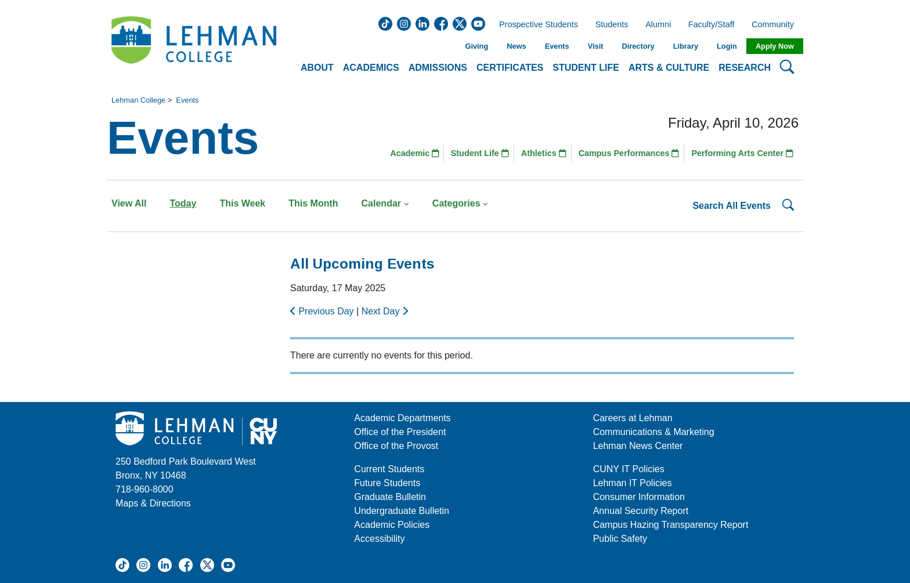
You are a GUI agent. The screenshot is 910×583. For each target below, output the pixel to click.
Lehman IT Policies (632, 483)
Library (685, 46)
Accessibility (379, 539)
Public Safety (620, 539)
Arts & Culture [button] (669, 68)
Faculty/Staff (711, 25)
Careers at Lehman (633, 418)
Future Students (387, 483)
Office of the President (400, 432)
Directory (638, 46)
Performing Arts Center (742, 153)
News (516, 46)
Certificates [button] (509, 68)
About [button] (317, 68)
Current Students (389, 469)
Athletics (543, 153)
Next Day (385, 311)
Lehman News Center (638, 446)
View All (128, 203)
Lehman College (138, 100)
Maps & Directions (153, 503)
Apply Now (775, 46)
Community (776, 25)
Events (557, 46)
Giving (476, 46)
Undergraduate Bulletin (401, 511)
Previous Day (323, 311)
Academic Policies (391, 525)
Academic (414, 153)
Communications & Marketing (653, 432)
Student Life (480, 153)
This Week (242, 203)
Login (727, 46)
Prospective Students (535, 25)
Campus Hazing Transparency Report (671, 525)
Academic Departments (402, 418)
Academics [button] (371, 68)
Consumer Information (639, 497)
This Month (313, 203)
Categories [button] (460, 203)
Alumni (658, 25)
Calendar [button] (385, 203)
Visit (596, 46)
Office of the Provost (396, 446)
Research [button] (744, 68)
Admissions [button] (438, 68)
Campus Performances (629, 153)
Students (612, 25)
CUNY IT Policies (629, 469)
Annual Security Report (641, 511)
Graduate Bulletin (390, 497)
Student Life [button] (585, 68)
